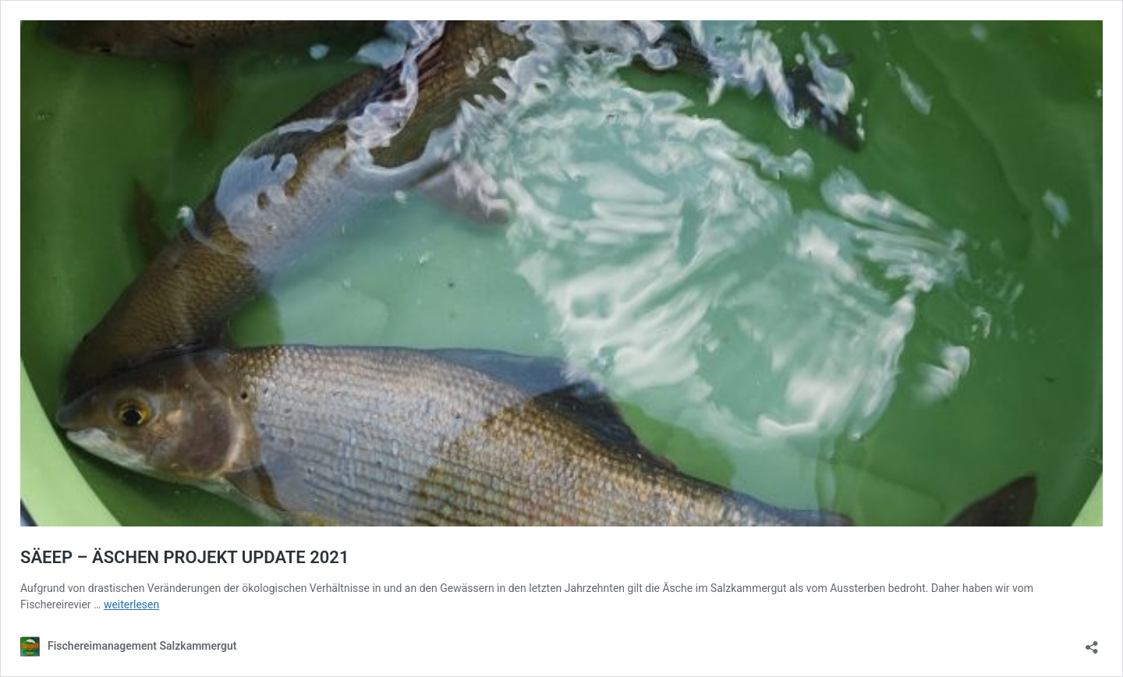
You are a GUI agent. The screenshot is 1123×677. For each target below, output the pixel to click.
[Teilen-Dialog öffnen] (1092, 642)
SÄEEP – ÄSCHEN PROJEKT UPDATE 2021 (184, 557)
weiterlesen (131, 604)
